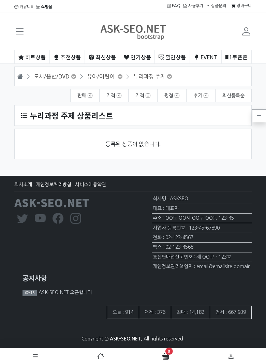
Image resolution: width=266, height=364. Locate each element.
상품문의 (216, 6)
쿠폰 (236, 57)
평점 (171, 95)
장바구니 (242, 6)
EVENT (206, 57)
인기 (137, 57)
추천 (67, 57)
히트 (32, 57)
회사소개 (23, 184)
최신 (102, 57)
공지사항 (35, 278)
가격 (113, 95)
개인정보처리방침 (53, 184)
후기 (200, 95)
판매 (84, 95)
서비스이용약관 (90, 184)
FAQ (173, 6)
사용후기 (193, 6)
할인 (172, 57)
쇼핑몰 (44, 7)
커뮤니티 (24, 7)
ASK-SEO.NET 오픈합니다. (65, 292)
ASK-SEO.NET (51, 202)
